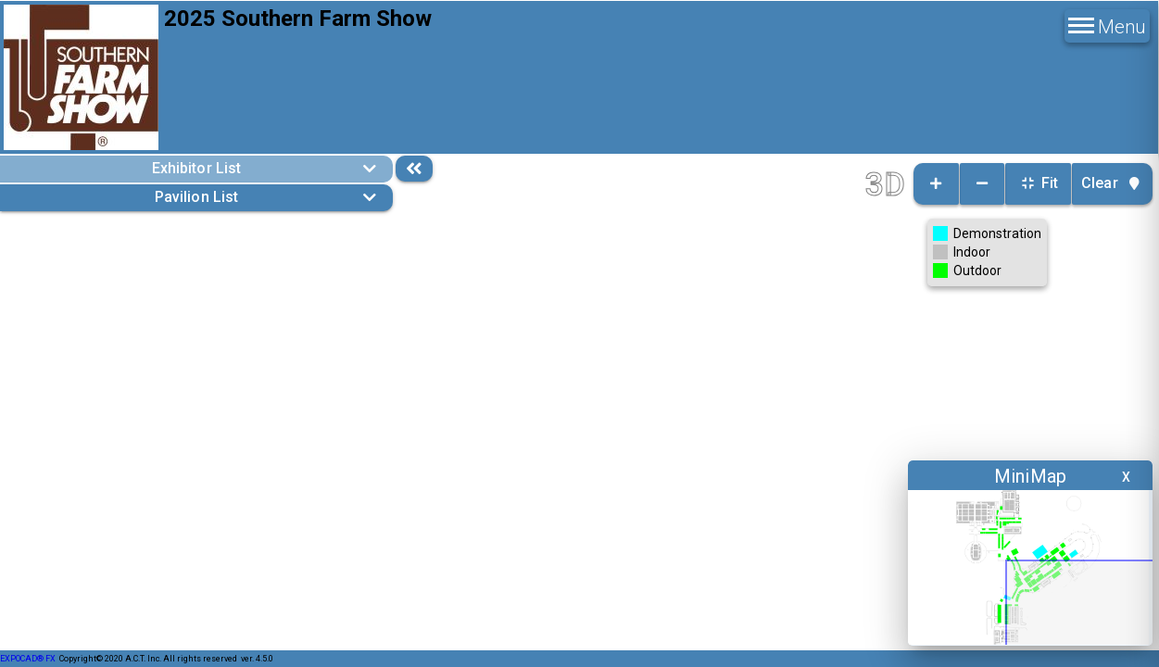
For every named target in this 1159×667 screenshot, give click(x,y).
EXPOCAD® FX (28, 658)
